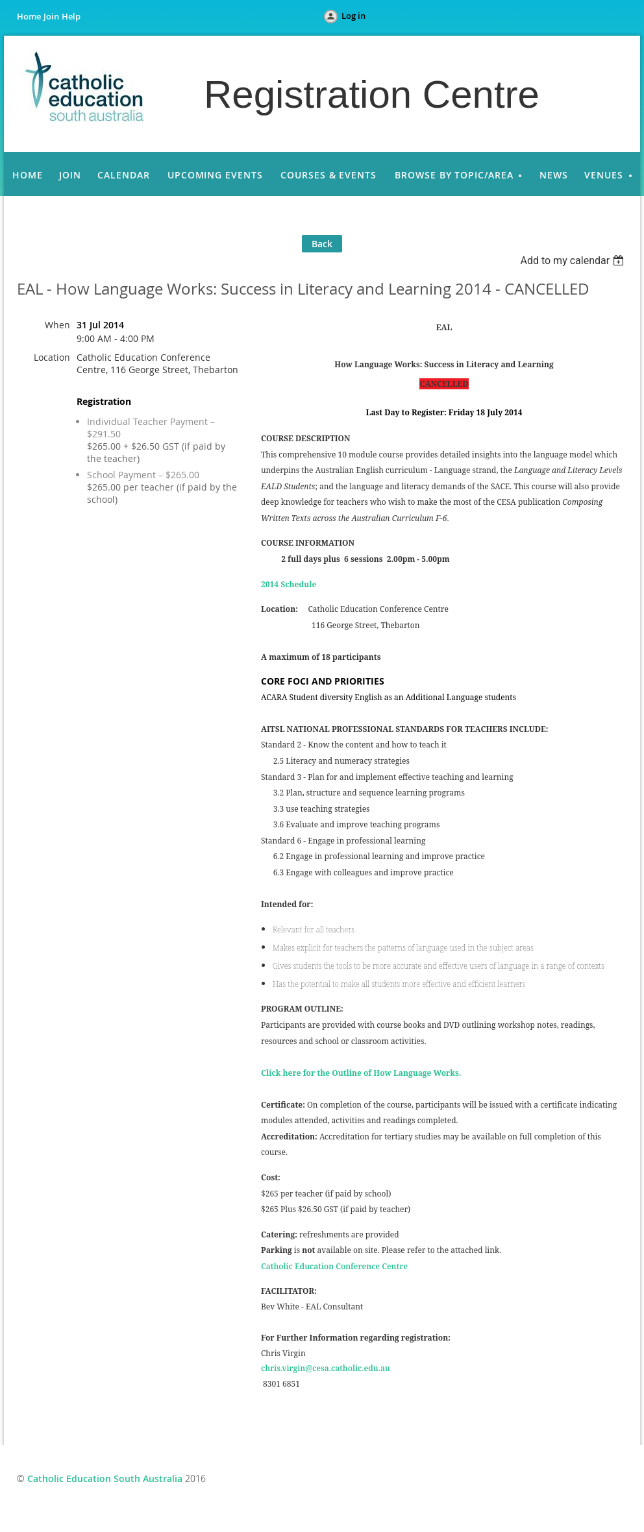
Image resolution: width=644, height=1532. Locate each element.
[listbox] (573, 260)
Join (51, 16)
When (57, 325)
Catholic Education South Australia (104, 1478)
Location (52, 357)
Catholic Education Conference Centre (334, 1266)
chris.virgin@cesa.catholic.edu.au (325, 1368)
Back (322, 243)
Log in (353, 15)
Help (71, 16)
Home (29, 16)
